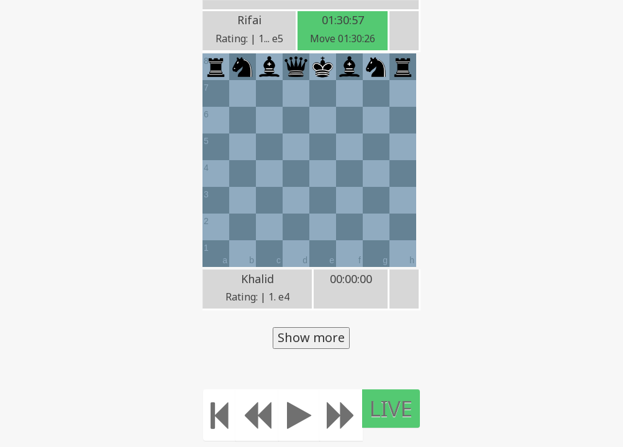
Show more (311, 337)
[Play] (299, 415)
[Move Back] (257, 415)
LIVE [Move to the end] (391, 408)
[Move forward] (341, 415)
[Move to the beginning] (219, 415)
